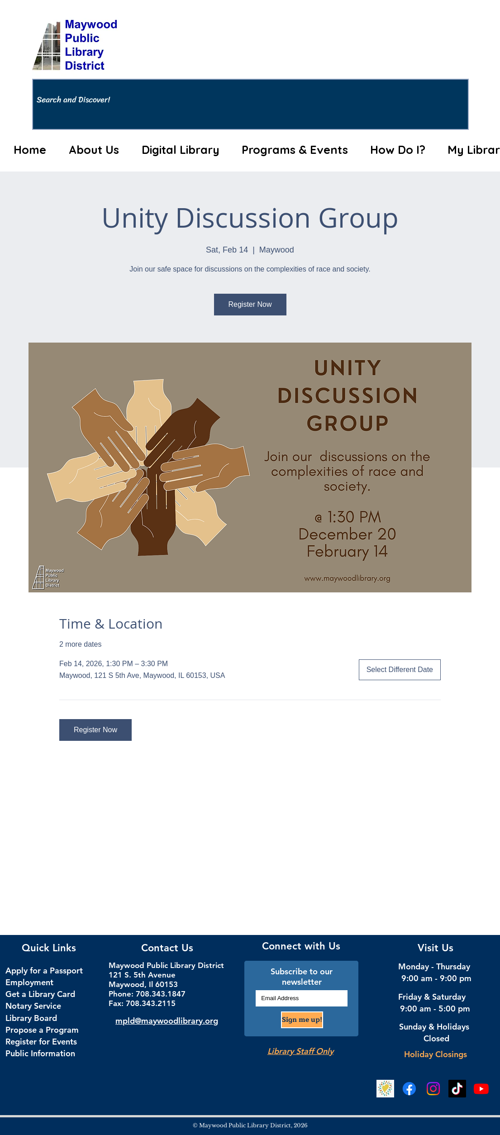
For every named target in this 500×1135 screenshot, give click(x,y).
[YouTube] (481, 1088)
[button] (94, 150)
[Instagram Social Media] (433, 1088)
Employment (29, 982)
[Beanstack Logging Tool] (385, 1088)
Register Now (249, 304)
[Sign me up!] (302, 1019)
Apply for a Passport (44, 970)
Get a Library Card (40, 994)
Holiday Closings (435, 1054)
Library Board (31, 1018)
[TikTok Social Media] (457, 1088)
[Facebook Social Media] (409, 1088)
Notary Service (33, 1006)
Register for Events (41, 1041)
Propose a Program (42, 1030)
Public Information (40, 1053)
